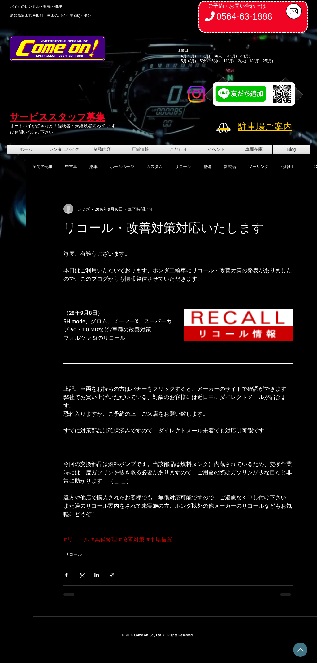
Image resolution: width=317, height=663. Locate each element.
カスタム (154, 166)
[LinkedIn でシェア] (97, 575)
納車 (93, 166)
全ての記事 (43, 166)
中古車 (71, 166)
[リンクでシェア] (112, 575)
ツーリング (258, 166)
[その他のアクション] (289, 209)
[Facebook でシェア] (66, 575)
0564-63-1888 (244, 16)
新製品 (230, 166)
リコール (183, 166)
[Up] (300, 650)
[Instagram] (196, 94)
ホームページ (122, 166)
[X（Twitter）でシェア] (82, 575)
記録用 (287, 166)
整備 (207, 166)
